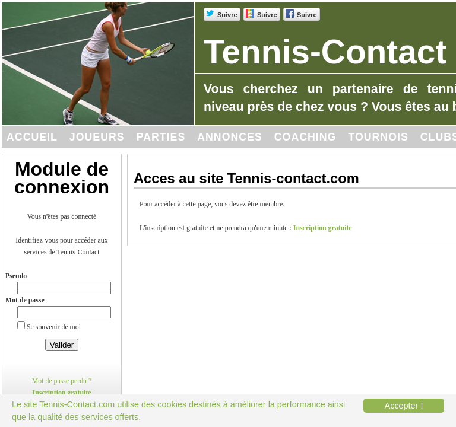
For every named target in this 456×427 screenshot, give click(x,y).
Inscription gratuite (62, 392)
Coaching (305, 137)
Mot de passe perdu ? (62, 381)
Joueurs (97, 137)
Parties (161, 137)
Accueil (32, 137)
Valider (62, 344)
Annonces (229, 137)
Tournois (378, 137)
